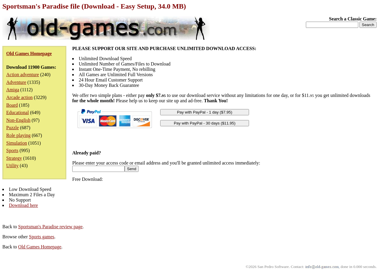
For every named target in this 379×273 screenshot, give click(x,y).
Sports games (41, 236)
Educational (17, 112)
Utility (12, 165)
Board (12, 105)
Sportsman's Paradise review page (50, 226)
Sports (12, 150)
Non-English (18, 120)
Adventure (16, 82)
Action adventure (22, 74)
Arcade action (19, 97)
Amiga (12, 89)
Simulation (16, 143)
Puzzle (12, 127)
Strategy (14, 158)
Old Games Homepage (39, 246)
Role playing (18, 135)
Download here (23, 205)
